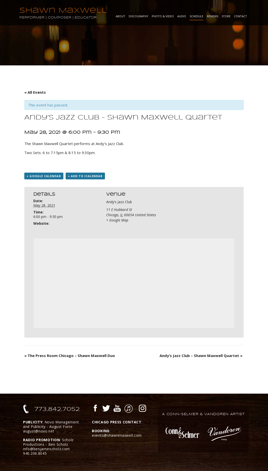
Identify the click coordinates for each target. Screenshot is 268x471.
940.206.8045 (35, 453)
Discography (138, 16)
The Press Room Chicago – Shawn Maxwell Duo (69, 355)
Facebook (95, 409)
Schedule (196, 16)
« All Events (35, 92)
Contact (240, 16)
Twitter (106, 409)
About (120, 16)
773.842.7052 (57, 409)
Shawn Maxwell (63, 10)
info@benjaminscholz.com (46, 448)
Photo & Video (163, 16)
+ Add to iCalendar (85, 176)
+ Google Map (117, 220)
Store (226, 16)
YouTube (117, 409)
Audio (181, 16)
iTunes (128, 409)
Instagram (142, 409)
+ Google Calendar (44, 176)
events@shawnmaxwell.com (117, 435)
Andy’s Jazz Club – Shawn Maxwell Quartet (201, 355)
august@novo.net (38, 431)
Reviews (212, 16)
